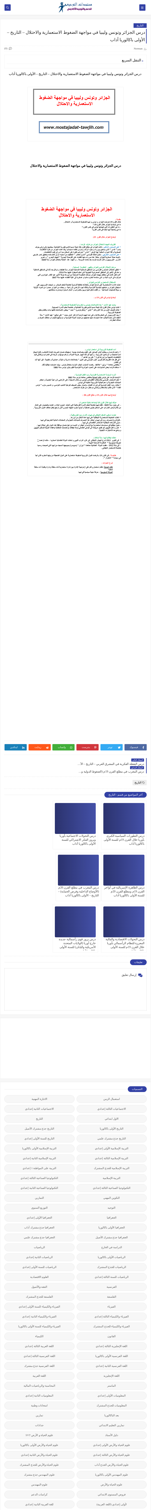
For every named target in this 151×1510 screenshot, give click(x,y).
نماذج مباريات (111, 1474)
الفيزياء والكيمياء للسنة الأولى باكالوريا (39, 1267)
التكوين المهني (111, 1138)
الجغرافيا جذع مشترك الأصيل (112, 1178)
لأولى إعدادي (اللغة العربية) (112, 1445)
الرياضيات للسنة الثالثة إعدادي (112, 1217)
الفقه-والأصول (39, 1227)
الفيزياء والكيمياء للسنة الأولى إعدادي (39, 1247)
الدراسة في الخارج (111, 1187)
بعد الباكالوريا (111, 1356)
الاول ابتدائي (112, 1059)
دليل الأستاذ (111, 1375)
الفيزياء (111, 1247)
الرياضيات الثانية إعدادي (39, 1197)
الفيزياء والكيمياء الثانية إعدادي (39, 1257)
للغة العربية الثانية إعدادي (39, 1445)
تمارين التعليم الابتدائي (111, 1365)
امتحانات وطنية (39, 1346)
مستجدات (111, 1454)
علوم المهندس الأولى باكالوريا (111, 1415)
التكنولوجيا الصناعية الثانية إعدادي (39, 1128)
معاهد (39, 1454)
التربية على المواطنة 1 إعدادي (39, 1108)
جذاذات (39, 1365)
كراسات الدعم (39, 1435)
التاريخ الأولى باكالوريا (112, 1069)
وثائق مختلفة (112, 1484)
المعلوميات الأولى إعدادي (112, 1336)
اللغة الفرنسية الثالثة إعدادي (39, 1296)
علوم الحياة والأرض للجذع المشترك (39, 1405)
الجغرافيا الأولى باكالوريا (111, 1168)
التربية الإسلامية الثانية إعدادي (39, 1098)
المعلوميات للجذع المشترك (112, 1346)
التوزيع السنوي (39, 1148)
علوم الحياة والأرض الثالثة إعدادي (111, 1395)
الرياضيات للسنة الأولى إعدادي (39, 1207)
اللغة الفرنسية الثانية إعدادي (111, 1306)
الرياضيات (39, 1187)
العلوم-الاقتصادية (39, 1217)
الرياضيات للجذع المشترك (111, 1207)
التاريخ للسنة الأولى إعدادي (39, 1079)
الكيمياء (39, 1276)
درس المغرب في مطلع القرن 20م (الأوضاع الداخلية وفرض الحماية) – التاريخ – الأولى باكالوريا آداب (124, 883)
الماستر (111, 1326)
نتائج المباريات (39, 1464)
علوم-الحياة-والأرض (111, 1425)
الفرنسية (112, 1227)
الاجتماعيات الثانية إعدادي (39, 1049)
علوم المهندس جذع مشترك (39, 1415)
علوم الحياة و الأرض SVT (39, 1375)
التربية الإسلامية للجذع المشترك (111, 1108)
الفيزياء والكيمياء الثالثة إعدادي (112, 1257)
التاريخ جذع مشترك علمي (111, 1079)
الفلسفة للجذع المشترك (39, 1237)
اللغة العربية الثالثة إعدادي (39, 1286)
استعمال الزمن (111, 1039)
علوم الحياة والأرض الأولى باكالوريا (39, 1385)
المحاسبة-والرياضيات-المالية (39, 1326)
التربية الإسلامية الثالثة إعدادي (111, 1098)
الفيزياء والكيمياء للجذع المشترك (111, 1267)
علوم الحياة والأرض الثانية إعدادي (39, 1395)
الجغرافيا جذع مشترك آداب (39, 1168)
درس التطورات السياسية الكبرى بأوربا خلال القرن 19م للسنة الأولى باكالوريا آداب (124, 832)
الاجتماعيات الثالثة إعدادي (111, 1049)
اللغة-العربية (39, 1316)
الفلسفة (111, 1237)
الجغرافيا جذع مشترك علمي (39, 1178)
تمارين (39, 1356)
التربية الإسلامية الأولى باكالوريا (39, 1089)
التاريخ (140, 25)
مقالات (111, 1464)
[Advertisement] (116, 988)
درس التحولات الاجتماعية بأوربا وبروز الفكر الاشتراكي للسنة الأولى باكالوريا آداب (78, 832)
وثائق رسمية (39, 1474)
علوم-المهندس (39, 1425)
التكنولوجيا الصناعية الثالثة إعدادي (39, 1118)
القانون (111, 1276)
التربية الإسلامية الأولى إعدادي (111, 1089)
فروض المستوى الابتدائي (112, 1435)
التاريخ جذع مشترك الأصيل (39, 1069)
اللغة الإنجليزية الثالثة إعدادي (111, 1286)
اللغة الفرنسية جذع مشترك (39, 1306)
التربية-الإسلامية (111, 1118)
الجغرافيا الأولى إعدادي (39, 1158)
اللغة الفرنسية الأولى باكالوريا (111, 1296)
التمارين (39, 1138)
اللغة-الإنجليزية (112, 1316)
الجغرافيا (111, 1158)
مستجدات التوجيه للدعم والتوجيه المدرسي (94, 1504)
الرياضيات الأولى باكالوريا (112, 1197)
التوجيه (111, 1148)
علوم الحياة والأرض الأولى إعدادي (111, 1385)
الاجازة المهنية (39, 1039)
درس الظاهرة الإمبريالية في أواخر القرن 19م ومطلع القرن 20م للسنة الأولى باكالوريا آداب (27, 832)
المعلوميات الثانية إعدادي (39, 1336)
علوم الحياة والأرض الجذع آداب (112, 1405)
